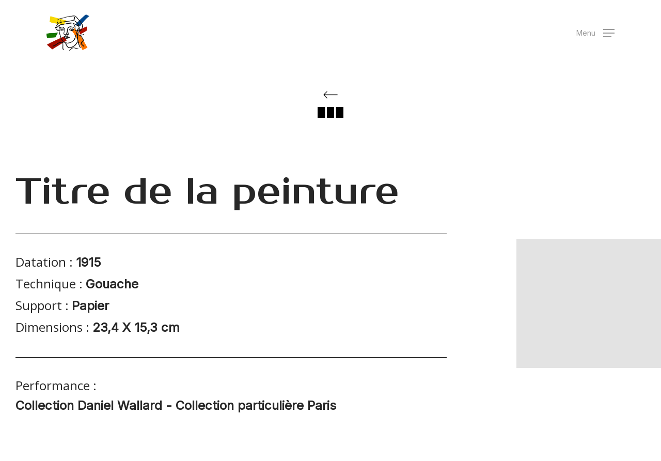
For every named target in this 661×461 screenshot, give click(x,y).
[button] (595, 32)
